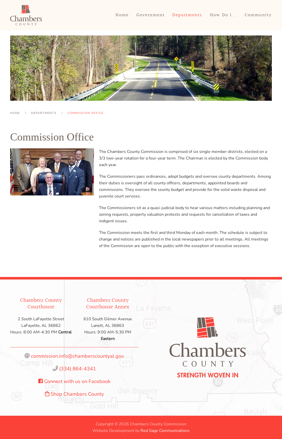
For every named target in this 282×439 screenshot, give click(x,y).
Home (122, 15)
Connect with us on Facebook (74, 381)
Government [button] (150, 15)
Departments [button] (187, 15)
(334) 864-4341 (77, 368)
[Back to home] (26, 15)
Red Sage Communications (165, 430)
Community (258, 15)
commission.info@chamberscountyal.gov (77, 356)
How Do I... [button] (223, 15)
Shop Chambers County (74, 394)
